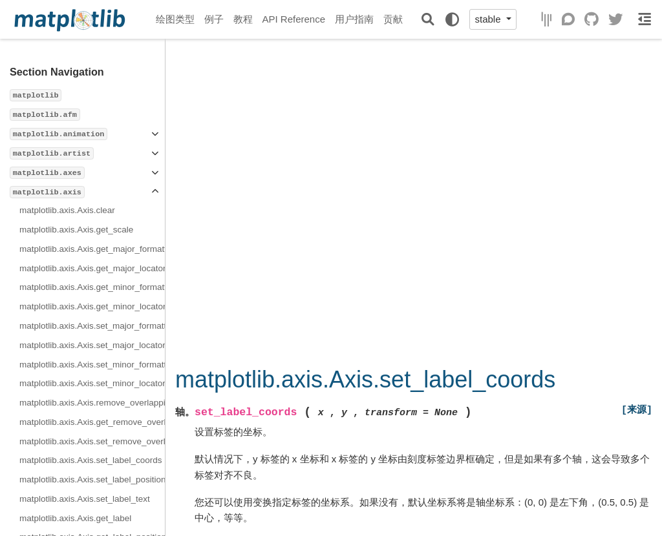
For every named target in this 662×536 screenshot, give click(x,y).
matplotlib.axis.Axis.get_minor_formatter (92, 287)
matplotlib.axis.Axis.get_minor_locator (92, 306)
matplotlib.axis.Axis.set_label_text (84, 499)
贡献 (393, 19)
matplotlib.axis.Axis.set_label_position (92, 479)
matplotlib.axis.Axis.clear (67, 210)
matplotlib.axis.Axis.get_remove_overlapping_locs (92, 422)
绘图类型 (175, 19)
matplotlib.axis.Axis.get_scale (76, 229)
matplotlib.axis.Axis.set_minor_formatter (92, 364)
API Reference (294, 19)
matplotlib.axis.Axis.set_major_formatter (92, 326)
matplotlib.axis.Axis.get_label (75, 518)
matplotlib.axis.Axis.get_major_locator (92, 268)
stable (489, 19)
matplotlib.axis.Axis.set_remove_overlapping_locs (92, 441)
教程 (243, 19)
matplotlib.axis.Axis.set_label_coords (90, 460)
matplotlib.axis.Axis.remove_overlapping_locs (92, 402)
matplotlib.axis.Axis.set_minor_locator (92, 383)
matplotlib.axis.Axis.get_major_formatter (92, 249)
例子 (214, 19)
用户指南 (354, 19)
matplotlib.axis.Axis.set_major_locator (92, 345)
